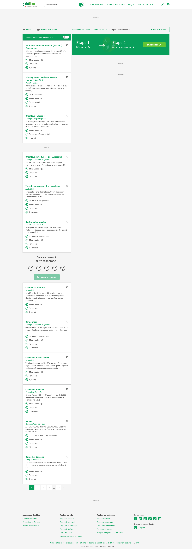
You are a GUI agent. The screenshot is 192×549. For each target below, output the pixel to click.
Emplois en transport (105, 529)
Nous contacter (56, 543)
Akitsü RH (29, 189)
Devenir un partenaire (31, 526)
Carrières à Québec (30, 518)
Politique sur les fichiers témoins (120, 543)
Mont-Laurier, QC (101, 29)
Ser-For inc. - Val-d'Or (34, 224)
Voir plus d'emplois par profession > (110, 533)
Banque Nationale (33, 459)
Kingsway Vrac (31, 48)
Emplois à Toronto (67, 518)
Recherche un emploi (81, 29)
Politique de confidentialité (75, 543)
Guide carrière (96, 4)
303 (58, 488)
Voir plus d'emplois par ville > (71, 536)
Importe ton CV (154, 44)
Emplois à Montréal (67, 522)
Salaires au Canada (116, 4)
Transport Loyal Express (35, 118)
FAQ (137, 543)
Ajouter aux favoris (67, 45)
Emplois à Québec (66, 529)
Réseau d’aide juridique (35, 424)
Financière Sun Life (33, 392)
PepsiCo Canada (32, 83)
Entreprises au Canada (31, 522)
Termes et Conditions (97, 543)
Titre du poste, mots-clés (64, 4)
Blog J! (131, 4)
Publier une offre (145, 4)
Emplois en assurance (105, 522)
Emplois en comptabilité (106, 526)
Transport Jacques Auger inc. (37, 159)
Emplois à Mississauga (68, 526)
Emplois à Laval (66, 533)
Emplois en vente (103, 518)
